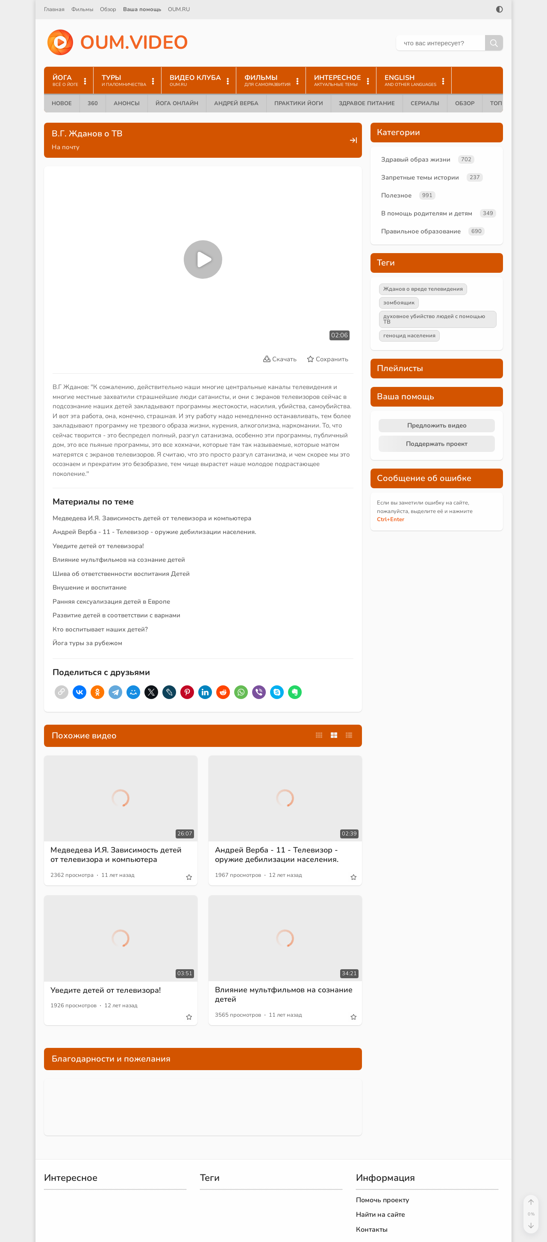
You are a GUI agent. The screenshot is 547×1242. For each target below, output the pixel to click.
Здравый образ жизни (415, 159)
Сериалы (425, 103)
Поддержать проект (437, 444)
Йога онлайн (177, 103)
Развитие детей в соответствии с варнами (116, 615)
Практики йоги (298, 103)
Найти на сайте (380, 1214)
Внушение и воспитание (89, 587)
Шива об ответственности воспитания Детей (121, 573)
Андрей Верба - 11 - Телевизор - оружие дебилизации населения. (154, 532)
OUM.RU (179, 9)
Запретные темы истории (420, 177)
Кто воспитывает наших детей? (100, 629)
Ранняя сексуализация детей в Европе (111, 601)
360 (93, 103)
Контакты (372, 1229)
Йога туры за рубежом (87, 643)
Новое (62, 103)
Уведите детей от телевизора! (98, 546)
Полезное (396, 195)
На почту (65, 147)
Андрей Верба (236, 103)
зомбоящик (399, 303)
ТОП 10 (500, 103)
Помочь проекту (382, 1200)
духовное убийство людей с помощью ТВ (434, 319)
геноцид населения (409, 335)
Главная (54, 9)
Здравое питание (367, 103)
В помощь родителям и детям (426, 213)
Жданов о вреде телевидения (423, 289)
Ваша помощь (142, 9)
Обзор (108, 9)
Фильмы (82, 9)
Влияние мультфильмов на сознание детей (119, 559)
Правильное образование (421, 231)
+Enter (390, 519)
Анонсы (127, 103)
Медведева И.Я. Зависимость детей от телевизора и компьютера (152, 518)
